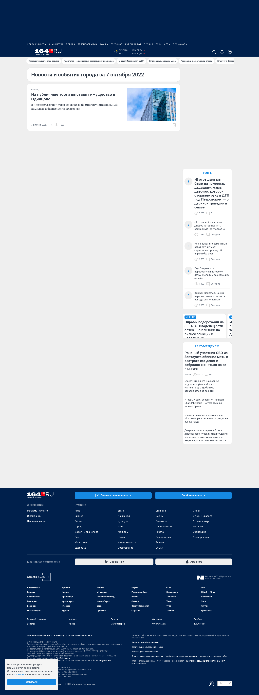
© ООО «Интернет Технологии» (80, 684)
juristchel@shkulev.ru (102, 660)
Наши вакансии (36, 521)
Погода (70, 44)
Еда (77, 537)
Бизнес (79, 516)
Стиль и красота (202, 516)
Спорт (196, 510)
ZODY (158, 44)
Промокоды (180, 44)
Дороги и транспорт (86, 531)
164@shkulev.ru (63, 658)
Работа (160, 531)
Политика (161, 521)
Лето (121, 526)
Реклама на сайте (37, 510)
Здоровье (80, 547)
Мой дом (123, 531)
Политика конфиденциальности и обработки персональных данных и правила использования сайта (179, 656)
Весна (78, 521)
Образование (125, 547)
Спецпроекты (201, 537)
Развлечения (163, 537)
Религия (160, 542)
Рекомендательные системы (144, 651)
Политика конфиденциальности (200, 661)
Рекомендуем (207, 346)
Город (78, 526)
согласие (19, 674)
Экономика (199, 531)
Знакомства (56, 44)
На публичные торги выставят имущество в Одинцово (73, 96)
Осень (159, 516)
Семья (159, 547)
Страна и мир (201, 521)
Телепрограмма (87, 44)
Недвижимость (36, 44)
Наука (121, 537)
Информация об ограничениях (146, 642)
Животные (81, 542)
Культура (123, 521)
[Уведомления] (222, 52)
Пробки (148, 44)
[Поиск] (214, 52)
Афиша (104, 44)
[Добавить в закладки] (174, 125)
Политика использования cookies (147, 647)
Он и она (161, 510)
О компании (34, 516)
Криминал (124, 516)
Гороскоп (117, 44)
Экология (198, 526)
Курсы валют (133, 44)
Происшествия (164, 526)
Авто (77, 510)
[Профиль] (230, 52)
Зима (121, 510)
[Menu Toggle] (29, 52)
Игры (167, 44)
